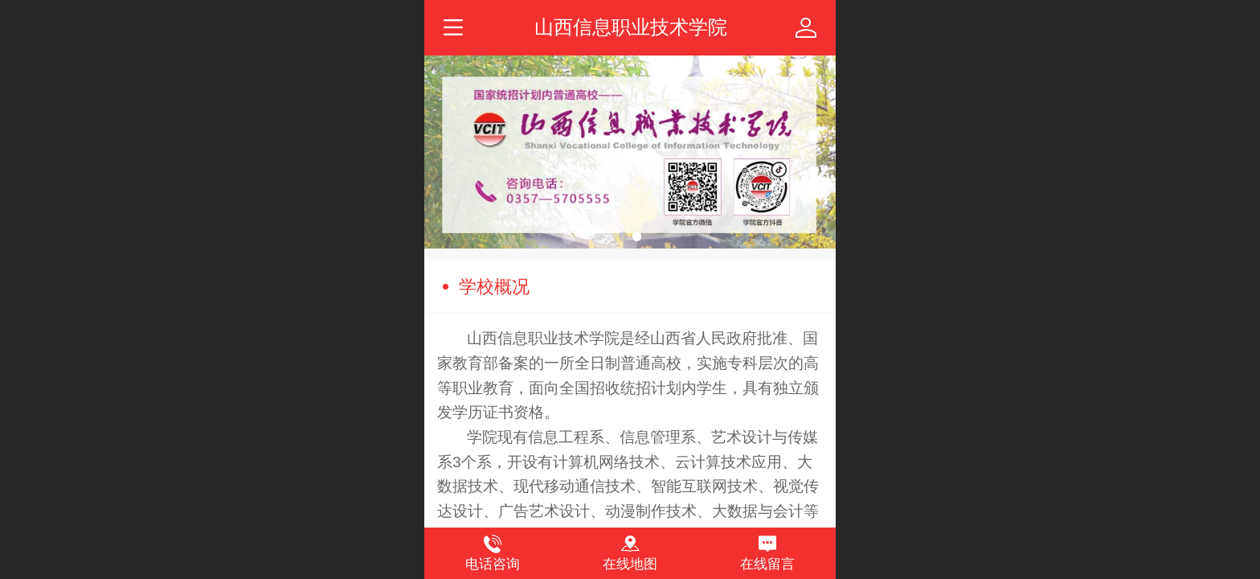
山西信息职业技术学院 (630, 27)
